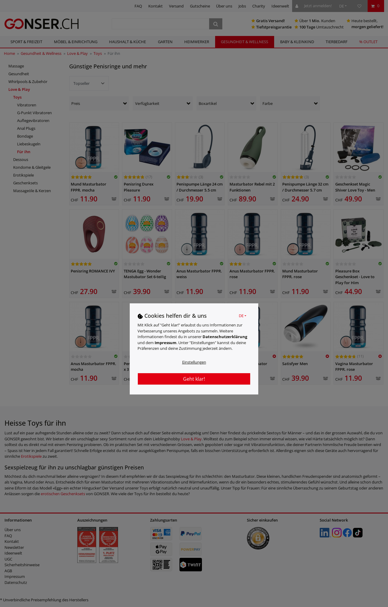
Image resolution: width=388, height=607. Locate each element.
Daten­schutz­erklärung (225, 336)
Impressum (165, 342)
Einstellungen (194, 362)
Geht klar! (194, 379)
